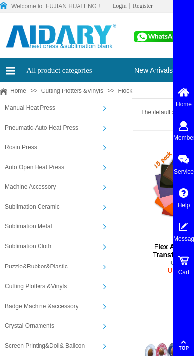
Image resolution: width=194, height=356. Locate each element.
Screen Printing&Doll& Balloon (45, 345)
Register (143, 5)
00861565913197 (158, 39)
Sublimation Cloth (28, 246)
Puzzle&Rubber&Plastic (36, 266)
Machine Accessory (30, 186)
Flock (125, 91)
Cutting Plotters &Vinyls (72, 91)
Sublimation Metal (28, 226)
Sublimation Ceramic (32, 206)
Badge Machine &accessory (41, 306)
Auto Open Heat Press (34, 167)
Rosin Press (21, 147)
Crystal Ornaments (29, 325)
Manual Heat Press (30, 107)
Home (18, 91)
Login (120, 5)
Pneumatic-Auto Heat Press (41, 127)
